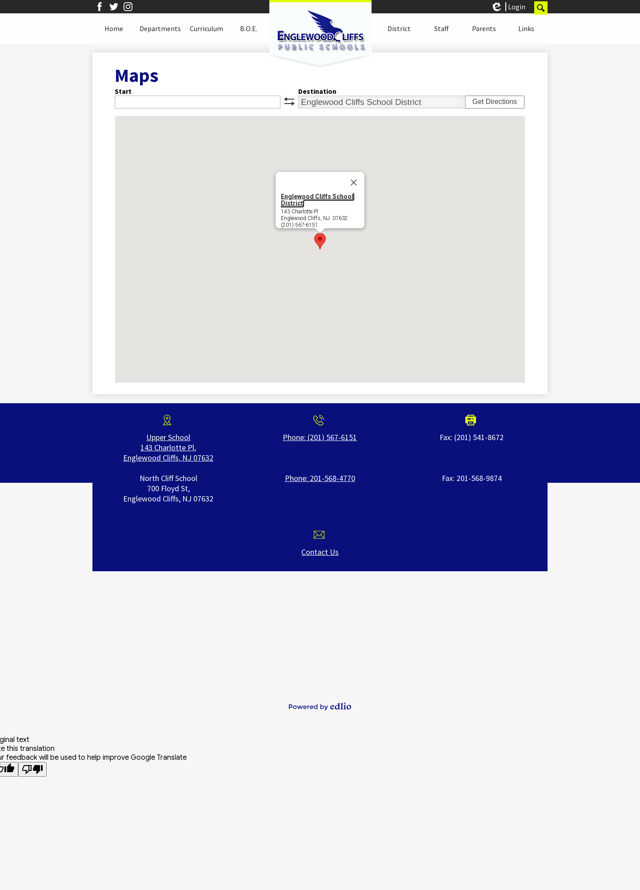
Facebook (99, 6)
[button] (113, 28)
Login (507, 6)
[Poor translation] (32, 769)
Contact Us (320, 552)
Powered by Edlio (320, 706)
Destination (317, 91)
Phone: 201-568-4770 (320, 478)
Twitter (113, 6)
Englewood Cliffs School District (317, 200)
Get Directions (494, 101)
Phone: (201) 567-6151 (320, 437)
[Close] (353, 182)
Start (123, 91)
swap (289, 101)
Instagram (128, 6)
